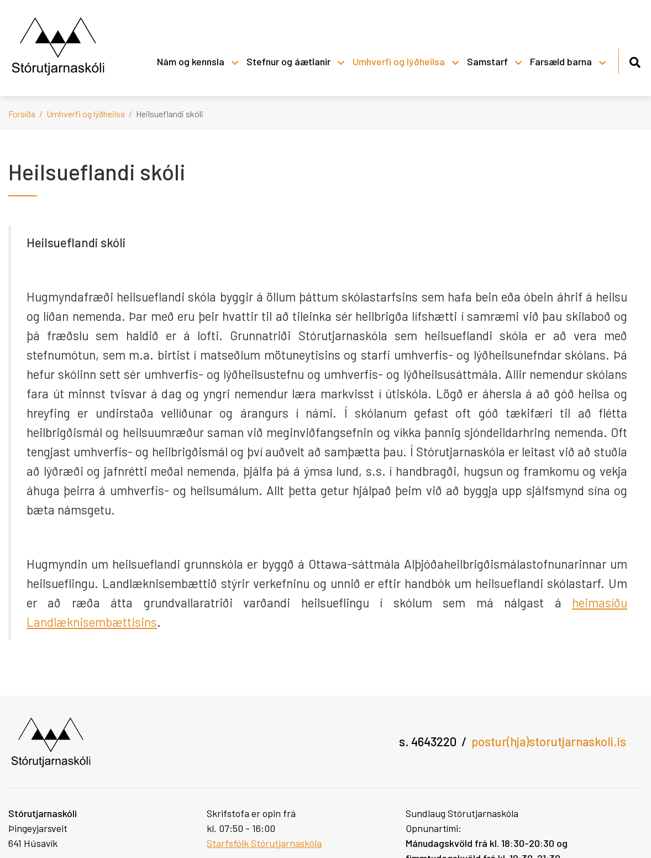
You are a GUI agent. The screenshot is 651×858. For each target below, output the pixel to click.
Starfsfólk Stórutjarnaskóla (264, 843)
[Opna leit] (634, 60)
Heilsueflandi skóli (169, 113)
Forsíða (21, 113)
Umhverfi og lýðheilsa (85, 113)
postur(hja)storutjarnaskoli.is (548, 741)
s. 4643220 (427, 741)
